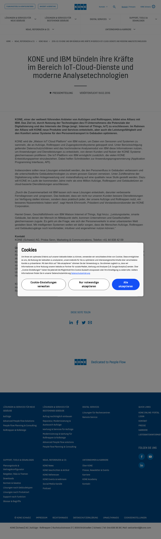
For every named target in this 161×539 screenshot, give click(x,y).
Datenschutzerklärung (80, 273)
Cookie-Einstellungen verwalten (44, 284)
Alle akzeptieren (126, 284)
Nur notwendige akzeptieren (89, 284)
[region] (80, 269)
